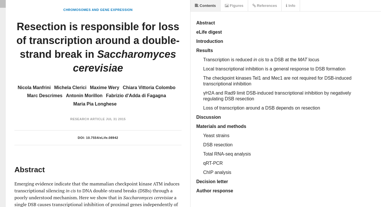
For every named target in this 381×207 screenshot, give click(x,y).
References (264, 5)
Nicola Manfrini (34, 87)
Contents (205, 5)
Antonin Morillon (84, 95)
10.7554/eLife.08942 (102, 137)
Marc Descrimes (45, 95)
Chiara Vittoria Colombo (149, 87)
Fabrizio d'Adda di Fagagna (136, 95)
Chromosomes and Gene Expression (98, 10)
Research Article (87, 119)
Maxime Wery (104, 87)
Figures (234, 5)
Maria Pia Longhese (94, 103)
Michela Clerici (70, 87)
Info (290, 5)
